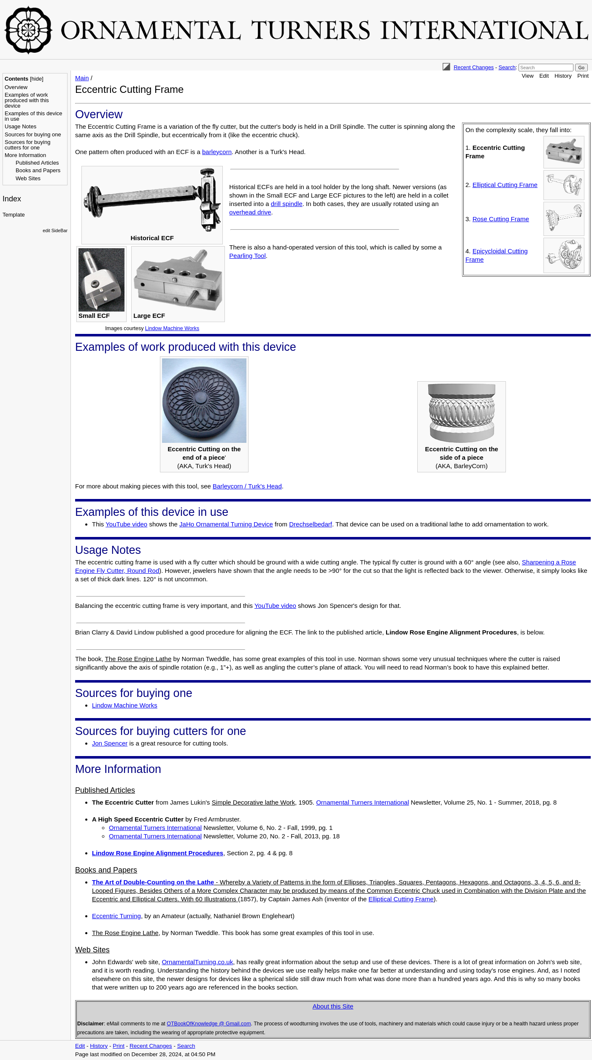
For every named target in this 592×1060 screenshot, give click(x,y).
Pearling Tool (247, 255)
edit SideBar (55, 230)
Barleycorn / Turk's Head (247, 486)
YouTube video (126, 524)
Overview (16, 87)
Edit (544, 76)
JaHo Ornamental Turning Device (226, 524)
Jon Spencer (109, 743)
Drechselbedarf (310, 524)
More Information (25, 155)
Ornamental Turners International (362, 802)
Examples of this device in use (33, 116)
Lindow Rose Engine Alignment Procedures (157, 853)
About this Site (333, 1006)
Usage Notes (20, 126)
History (562, 76)
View (528, 76)
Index (12, 199)
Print (583, 76)
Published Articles (37, 162)
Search (506, 67)
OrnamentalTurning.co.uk (197, 961)
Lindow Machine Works (172, 328)
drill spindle (287, 203)
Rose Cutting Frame (501, 218)
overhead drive (250, 212)
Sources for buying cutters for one (27, 144)
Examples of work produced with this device (27, 100)
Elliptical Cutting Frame (505, 184)
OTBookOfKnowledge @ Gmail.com (209, 1024)
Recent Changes (474, 67)
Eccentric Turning (116, 915)
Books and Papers (38, 170)
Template (14, 214)
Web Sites (28, 178)
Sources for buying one (33, 134)
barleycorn (217, 151)
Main (82, 77)
